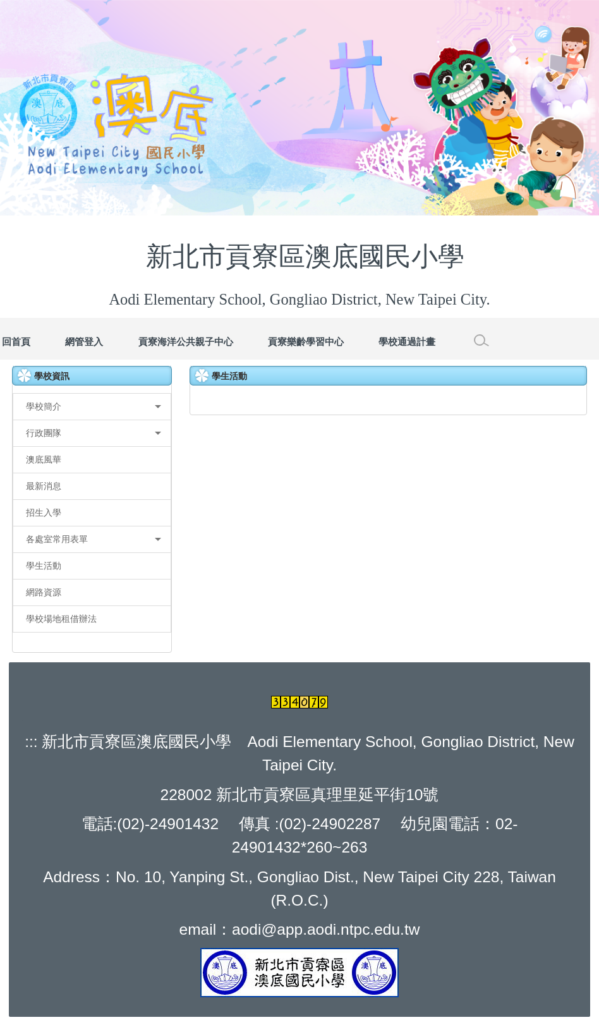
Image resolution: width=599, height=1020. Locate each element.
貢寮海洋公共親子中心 (185, 341)
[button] (92, 407)
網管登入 (84, 341)
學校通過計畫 (406, 341)
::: (31, 741)
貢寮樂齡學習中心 (306, 341)
